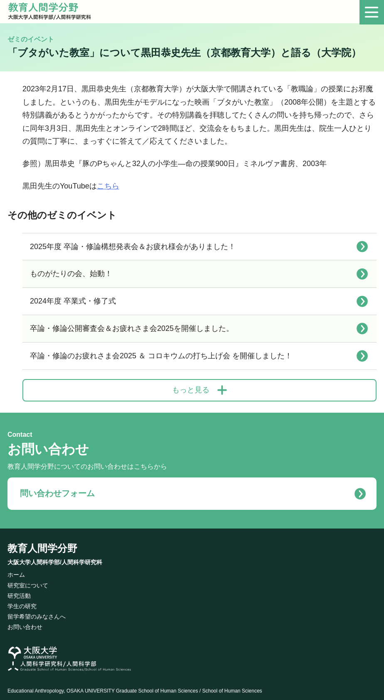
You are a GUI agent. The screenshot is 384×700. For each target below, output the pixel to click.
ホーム (16, 572)
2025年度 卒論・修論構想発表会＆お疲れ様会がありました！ (133, 246)
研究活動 (19, 593)
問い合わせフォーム (52, 492)
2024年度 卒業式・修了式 (73, 301)
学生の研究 (22, 603)
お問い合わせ (24, 624)
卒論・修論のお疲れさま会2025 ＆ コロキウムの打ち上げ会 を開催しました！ (161, 356)
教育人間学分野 (54, 552)
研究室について (27, 582)
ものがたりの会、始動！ (71, 273)
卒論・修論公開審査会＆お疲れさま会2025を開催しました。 (132, 328)
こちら (108, 186)
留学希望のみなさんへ (36, 613)
